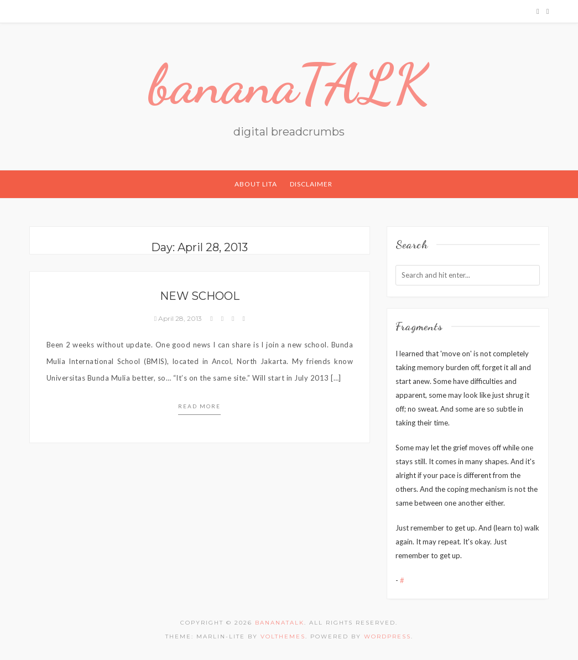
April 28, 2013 (179, 318)
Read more (199, 406)
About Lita (256, 184)
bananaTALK (289, 84)
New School (199, 296)
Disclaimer (311, 184)
